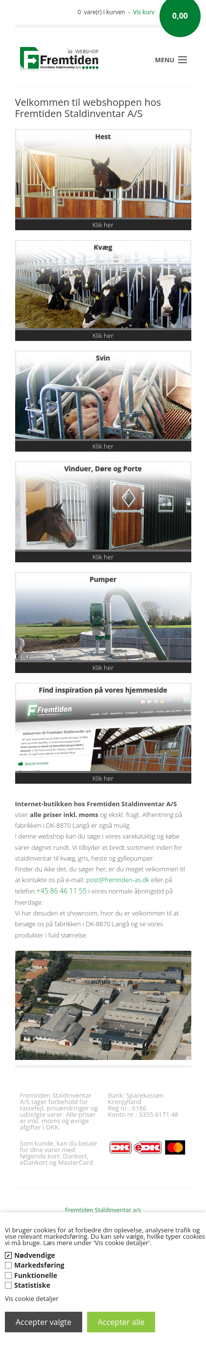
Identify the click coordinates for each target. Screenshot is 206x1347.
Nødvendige (34, 1255)
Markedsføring (39, 1265)
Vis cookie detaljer (32, 1298)
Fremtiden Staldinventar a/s (103, 1210)
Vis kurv (144, 12)
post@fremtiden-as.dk (117, 879)
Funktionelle (35, 1275)
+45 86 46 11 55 (62, 890)
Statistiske (32, 1285)
